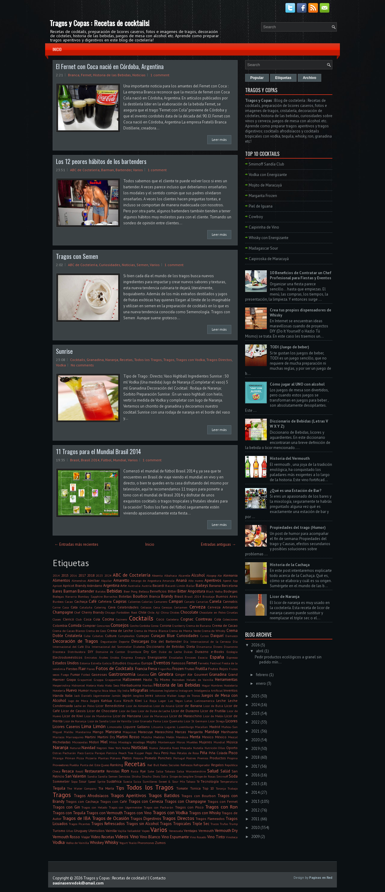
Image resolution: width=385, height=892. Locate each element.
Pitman (70, 758)
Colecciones (230, 619)
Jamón (116, 695)
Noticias (139, 75)
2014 (56, 575)
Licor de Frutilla (213, 710)
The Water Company (82, 788)
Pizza (80, 758)
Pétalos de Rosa (188, 753)
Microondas (80, 742)
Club (79, 619)
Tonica (195, 788)
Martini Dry (106, 737)
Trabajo (233, 788)
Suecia (127, 781)
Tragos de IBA (76, 818)
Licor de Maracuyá (155, 716)
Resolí (79, 771)
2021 (255, 731)
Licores (232, 721)
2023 (99, 575)
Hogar (206, 685)
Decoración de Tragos (75, 641)
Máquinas (129, 732)
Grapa (71, 679)
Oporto (232, 747)
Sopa (74, 781)
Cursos (204, 636)
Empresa (127, 657)
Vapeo (145, 831)
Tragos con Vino (137, 812)
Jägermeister (101, 695)
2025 (255, 696)
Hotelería (59, 690)
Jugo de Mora (78, 701)
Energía (140, 657)
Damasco (231, 636)
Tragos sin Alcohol (142, 823)
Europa (146, 663)
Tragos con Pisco (189, 807)
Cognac (186, 619)
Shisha (136, 776)
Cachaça (81, 601)
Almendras (79, 580)
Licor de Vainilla (120, 721)
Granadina (95, 359)
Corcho (134, 625)
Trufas (224, 824)
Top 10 (208, 788)
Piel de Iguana (261, 206)
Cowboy (256, 216)
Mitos (113, 742)
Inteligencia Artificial (208, 690)
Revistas (113, 771)
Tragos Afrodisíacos (91, 795)
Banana (215, 585)
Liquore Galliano (136, 726)
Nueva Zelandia (160, 748)
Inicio (57, 49)
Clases (57, 619)
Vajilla (122, 831)
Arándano (94, 585)
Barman (107, 170)
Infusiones (156, 690)
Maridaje (212, 731)
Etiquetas (133, 663)
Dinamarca (204, 647)
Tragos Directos (219, 359)
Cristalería (73, 635)
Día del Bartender (166, 641)
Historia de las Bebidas (112, 75)
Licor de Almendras (139, 706)
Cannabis (230, 601)
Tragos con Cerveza (145, 801)
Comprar (89, 625)
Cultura (110, 635)
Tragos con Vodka (190, 359)
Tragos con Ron (221, 807)
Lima (86, 726)
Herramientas (226, 679)
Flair (82, 668)
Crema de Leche (120, 630)
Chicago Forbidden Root (121, 612)
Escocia (203, 657)
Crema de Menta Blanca (151, 631)
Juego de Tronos (189, 695)
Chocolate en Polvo (212, 612)
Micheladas (62, 742)
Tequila (59, 788)
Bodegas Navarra (65, 596)
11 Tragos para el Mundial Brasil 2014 (98, 451)
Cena (156, 607)
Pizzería (91, 758)
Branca (73, 75)
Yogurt (123, 843)
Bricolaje (208, 596)
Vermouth (206, 830)
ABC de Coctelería (85, 170)
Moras (181, 742)
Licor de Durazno (185, 710)
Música (232, 742)
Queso (105, 765)
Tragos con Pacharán (158, 807)
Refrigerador (201, 765)
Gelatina (143, 674)
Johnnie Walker (166, 695)
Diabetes (139, 647)
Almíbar (94, 580)
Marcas (180, 732)
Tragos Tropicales (175, 823)
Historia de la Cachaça (290, 564)
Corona (165, 625)
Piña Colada (218, 753)
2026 (255, 645)
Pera (157, 753)
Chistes (174, 612)
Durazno (201, 651)
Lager (162, 701)
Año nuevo (195, 580)
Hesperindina (61, 685)
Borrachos (110, 596)
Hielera (91, 685)
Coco (160, 619)
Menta (195, 736)
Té (198, 781)
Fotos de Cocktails (115, 668)
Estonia (85, 663)
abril (259, 651)
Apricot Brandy (74, 585)
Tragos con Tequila (69, 812)
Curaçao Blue (163, 635)
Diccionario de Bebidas (165, 646)
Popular (257, 78)
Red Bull (153, 765)
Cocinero (121, 619)
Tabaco (190, 781)
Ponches (165, 758)
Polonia (138, 758)
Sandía (102, 776)
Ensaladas (176, 657)
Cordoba (145, 625)
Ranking (116, 765)
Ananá (181, 580)
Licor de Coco (128, 711)
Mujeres (205, 742)
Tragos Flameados (210, 818)
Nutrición (211, 748)
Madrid (214, 726)
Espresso (232, 657)
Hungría (95, 690)
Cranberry (178, 625)
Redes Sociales (169, 765)
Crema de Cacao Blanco (69, 631)
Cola (217, 619)
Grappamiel (113, 680)
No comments (82, 365)
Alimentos (61, 580)
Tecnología (210, 781)
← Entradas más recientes (76, 544)
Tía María (106, 788)
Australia (134, 586)
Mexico (208, 737)
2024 (108, 575)
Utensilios (96, 830)
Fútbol (106, 460)
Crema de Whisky (214, 631)
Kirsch (128, 700)
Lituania (157, 727)
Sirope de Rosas (204, 776)
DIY (90, 651)
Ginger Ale (183, 674)
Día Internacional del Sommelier (108, 647)
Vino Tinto (216, 836)
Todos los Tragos (148, 359)
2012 (255, 810)
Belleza (144, 591)
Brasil (74, 460)
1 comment (159, 75)
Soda (233, 776)
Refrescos (186, 765)
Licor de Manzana (127, 716)
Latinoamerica (204, 701)
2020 (255, 739)
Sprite (101, 781)
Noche (126, 748)
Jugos (94, 700)
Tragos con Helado (94, 807)
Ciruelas (232, 612)
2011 (255, 818)
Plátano (115, 758)
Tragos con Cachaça (82, 801)
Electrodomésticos (67, 657)
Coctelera (172, 619)
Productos (218, 758)
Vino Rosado (198, 837)
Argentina (111, 585)
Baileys (202, 585)
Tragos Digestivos (145, 818)
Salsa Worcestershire (191, 771)
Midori (94, 742)
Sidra (164, 776)
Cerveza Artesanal (223, 607)
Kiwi (138, 700)
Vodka (61, 365)
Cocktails (77, 359)
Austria (147, 586)
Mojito (151, 742)
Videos (121, 836)
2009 (255, 836)
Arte (123, 585)
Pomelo (150, 758)
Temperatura (229, 781)
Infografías (139, 690)
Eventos (161, 663)
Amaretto (121, 580)
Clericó (68, 619)
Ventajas (190, 830)
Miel (104, 742)
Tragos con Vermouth (104, 812)
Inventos (230, 690)
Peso (173, 753)
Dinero (217, 647)
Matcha (146, 737)
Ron (125, 771)
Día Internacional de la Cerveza (207, 641)
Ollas (221, 748)
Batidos (100, 591)
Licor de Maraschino (185, 716)
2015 (65, 575)
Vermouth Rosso (66, 836)
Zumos (160, 842)
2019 (255, 748)
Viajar (85, 837)
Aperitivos (213, 580)
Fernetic (203, 663)
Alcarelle (184, 575)
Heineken (178, 680)
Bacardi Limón (175, 586)
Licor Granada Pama (147, 721)
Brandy (167, 596)
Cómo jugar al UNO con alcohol (297, 384)
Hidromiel (78, 685)
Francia (141, 668)
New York (114, 748)
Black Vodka (214, 591)
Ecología (232, 652)
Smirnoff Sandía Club (266, 164)
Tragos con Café (113, 801)
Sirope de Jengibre (181, 776)
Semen (142, 264)
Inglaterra (171, 690)
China (165, 612)
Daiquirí (217, 635)
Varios (138, 170)
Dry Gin (149, 651)
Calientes (134, 601)
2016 (73, 575)
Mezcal (233, 737)
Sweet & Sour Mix (172, 781)
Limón (99, 726)
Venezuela (176, 831)
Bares (57, 591)
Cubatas (97, 636)
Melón (170, 737)
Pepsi (148, 753)
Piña (203, 752)
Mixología (124, 742)
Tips (120, 788)
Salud (212, 771)
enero (261, 683)
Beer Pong (131, 591)
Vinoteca (232, 837)
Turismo (59, 830)
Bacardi (158, 585)
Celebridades (128, 607)
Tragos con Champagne (185, 801)
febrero (262, 674)
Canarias (202, 601)
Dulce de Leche (170, 652)
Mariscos (58, 737)
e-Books (217, 651)
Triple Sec (200, 823)
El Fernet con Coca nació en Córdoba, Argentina (110, 66)
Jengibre (138, 695)
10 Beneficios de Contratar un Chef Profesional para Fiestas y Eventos (300, 275)
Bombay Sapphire (90, 596)
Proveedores (61, 765)
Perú (164, 753)
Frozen (178, 668)
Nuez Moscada (182, 748)
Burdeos (58, 601)
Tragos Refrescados (108, 823)
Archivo (309, 78)
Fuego (65, 674)
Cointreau (204, 619)
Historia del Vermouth (290, 458)
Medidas (159, 737)
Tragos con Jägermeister (125, 807)
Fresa (152, 668)
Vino (134, 836)
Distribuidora (76, 652)
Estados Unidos (66, 663)
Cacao (69, 601)
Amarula (168, 580)
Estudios (119, 663)
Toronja (221, 788)
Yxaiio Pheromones (141, 843)
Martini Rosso (128, 736)
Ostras (57, 753)
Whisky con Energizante (268, 237)
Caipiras (120, 601)
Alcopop (211, 575)
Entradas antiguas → (218, 544)
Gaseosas (99, 674)
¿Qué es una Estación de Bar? (296, 490)
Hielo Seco (112, 685)
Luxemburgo (185, 727)
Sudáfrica (114, 781)
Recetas (126, 359)
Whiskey (97, 842)
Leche (221, 700)
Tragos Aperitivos (128, 795)
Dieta (190, 646)
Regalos (217, 765)
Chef (77, 612)
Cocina (108, 619)
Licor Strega (216, 721)
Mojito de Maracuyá (265, 185)
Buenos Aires (227, 596)
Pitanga (58, 758)
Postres (191, 758)
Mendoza (182, 737)
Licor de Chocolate (102, 710)
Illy (119, 690)
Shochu (147, 776)
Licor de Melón (213, 716)
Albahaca (170, 575)
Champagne (63, 612)
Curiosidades (109, 264)
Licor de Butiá (213, 706)
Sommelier (61, 781)
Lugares (170, 727)
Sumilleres (150, 781)
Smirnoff (222, 776)
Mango (98, 732)
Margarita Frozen (263, 195)
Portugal (179, 758)
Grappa (98, 680)
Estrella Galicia (101, 663)
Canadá (189, 601)
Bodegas (230, 591)
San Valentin (75, 776)
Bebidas (114, 591)
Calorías (147, 601)
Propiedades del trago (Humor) (298, 527)
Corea (155, 625)
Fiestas (72, 668)
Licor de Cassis (73, 710)
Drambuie (134, 652)
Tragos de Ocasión (110, 818)
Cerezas (167, 607)
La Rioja (150, 701)
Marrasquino (74, 737)
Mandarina (83, 732)
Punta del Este (90, 765)
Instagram (186, 690)
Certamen (180, 607)
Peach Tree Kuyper (131, 753)
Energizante (157, 657)
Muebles (192, 742)
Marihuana (229, 732)
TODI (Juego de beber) (289, 347)
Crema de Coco (96, 631)
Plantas (103, 758)
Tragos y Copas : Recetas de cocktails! (99, 22)
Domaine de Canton (110, 652)
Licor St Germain (195, 721)
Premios (202, 758)
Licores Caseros (66, 726)
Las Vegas (175, 701)
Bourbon (140, 596)
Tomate (182, 788)
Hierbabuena (130, 685)
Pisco (233, 752)
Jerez (149, 695)
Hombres (217, 685)
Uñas (69, 831)
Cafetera (105, 601)
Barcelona (230, 585)
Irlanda (58, 695)
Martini (90, 737)
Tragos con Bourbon (198, 795)
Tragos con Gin (66, 807)
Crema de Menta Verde (184, 631)
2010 (255, 827)
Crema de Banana (198, 625)
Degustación (108, 641)
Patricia (111, 753)
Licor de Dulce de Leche (154, 711)
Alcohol (198, 575)
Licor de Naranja (74, 721)
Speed (92, 781)
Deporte (124, 641)
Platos (127, 758)
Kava (117, 701)
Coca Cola (92, 619)
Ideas (112, 690)
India (125, 690)
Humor (83, 690)
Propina (232, 758)
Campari (176, 601)
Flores (91, 669)
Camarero (160, 601)
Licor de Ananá (163, 706)
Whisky (111, 842)
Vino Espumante (175, 836)
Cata (74, 607)
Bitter (172, 591)
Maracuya (145, 732)
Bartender (123, 170)
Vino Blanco (150, 836)
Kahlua (106, 700)
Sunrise (64, 351)
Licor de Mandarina (98, 716)
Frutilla (201, 668)
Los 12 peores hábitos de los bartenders (101, 161)
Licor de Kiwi (72, 716)
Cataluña (86, 607)
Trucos (215, 824)
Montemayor (166, 742)
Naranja (111, 359)
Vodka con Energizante (268, 174)
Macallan (201, 727)
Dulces (188, 652)
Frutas (190, 668)
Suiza (137, 781)
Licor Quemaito (172, 721)
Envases (190, 657)
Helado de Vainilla (199, 680)
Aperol (227, 580)
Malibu (68, 732)
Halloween (132, 679)
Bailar (190, 586)
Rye (143, 771)
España (217, 657)
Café (93, 601)
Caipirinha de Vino (264, 227)
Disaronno (231, 647)
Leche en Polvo (84, 706)
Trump (233, 824)
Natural (75, 748)
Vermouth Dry (226, 830)
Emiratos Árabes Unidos (102, 657)
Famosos (178, 663)
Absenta (157, 575)
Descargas (140, 641)
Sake (150, 771)
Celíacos (146, 607)
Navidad (88, 747)
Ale (219, 575)
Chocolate (189, 612)
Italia (68, 695)
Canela (215, 601)
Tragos (168, 359)
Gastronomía (122, 674)
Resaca (68, 771)
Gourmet (201, 674)
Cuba (87, 636)
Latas (188, 701)
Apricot (57, 586)
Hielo (100, 685)
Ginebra (165, 674)
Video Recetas (102, 836)
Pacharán (69, 753)
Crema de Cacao (225, 625)
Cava (112, 607)
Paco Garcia (85, 753)
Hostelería (231, 685)
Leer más (219, 139)
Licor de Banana (189, 705)
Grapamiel (85, 680)
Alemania (230, 575)
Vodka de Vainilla (77, 843)
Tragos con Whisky (205, 812)
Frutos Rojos (218, 668)
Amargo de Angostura (146, 580)
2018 (90, 575)
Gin (153, 674)
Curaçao (142, 635)
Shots (156, 776)
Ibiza (105, 690)
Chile (142, 612)
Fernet (86, 75)
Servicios (124, 776)
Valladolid (133, 831)
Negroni (102, 748)
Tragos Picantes (79, 824)
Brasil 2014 (90, 460)
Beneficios (158, 591)
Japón (126, 695)
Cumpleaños (126, 636)
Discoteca (59, 652)
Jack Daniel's (83, 695)
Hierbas (147, 685)
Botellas (125, 596)
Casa (66, 607)
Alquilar (106, 580)
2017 (82, 575)
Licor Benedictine (110, 705)
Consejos (120, 625)
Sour (82, 781)
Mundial (119, 460)
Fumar (75, 674)
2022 (255, 722)
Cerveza (197, 607)
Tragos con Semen (77, 256)
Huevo (71, 690)
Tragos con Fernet (223, 801)
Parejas (100, 753)
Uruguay (80, 830)
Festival (215, 663)
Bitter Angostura (191, 591)
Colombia (60, 625)
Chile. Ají (153, 612)
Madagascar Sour (263, 248)
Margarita (195, 732)
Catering (100, 607)
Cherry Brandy (93, 612)
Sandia (92, 776)
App (235, 580)
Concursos (103, 625)
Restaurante (95, 771)
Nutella (198, 748)
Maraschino (164, 732)
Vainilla (111, 830)
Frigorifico (164, 669)
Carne (56, 607)
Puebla (74, 765)
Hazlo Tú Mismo (156, 679)
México (220, 737)
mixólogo (139, 742)
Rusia (134, 771)
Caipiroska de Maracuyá (269, 258)
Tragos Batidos (164, 795)
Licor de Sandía (98, 721)
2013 (255, 801)
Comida (75, 625)
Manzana (113, 731)
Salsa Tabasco (165, 771)
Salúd (225, 771)
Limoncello (114, 727)
